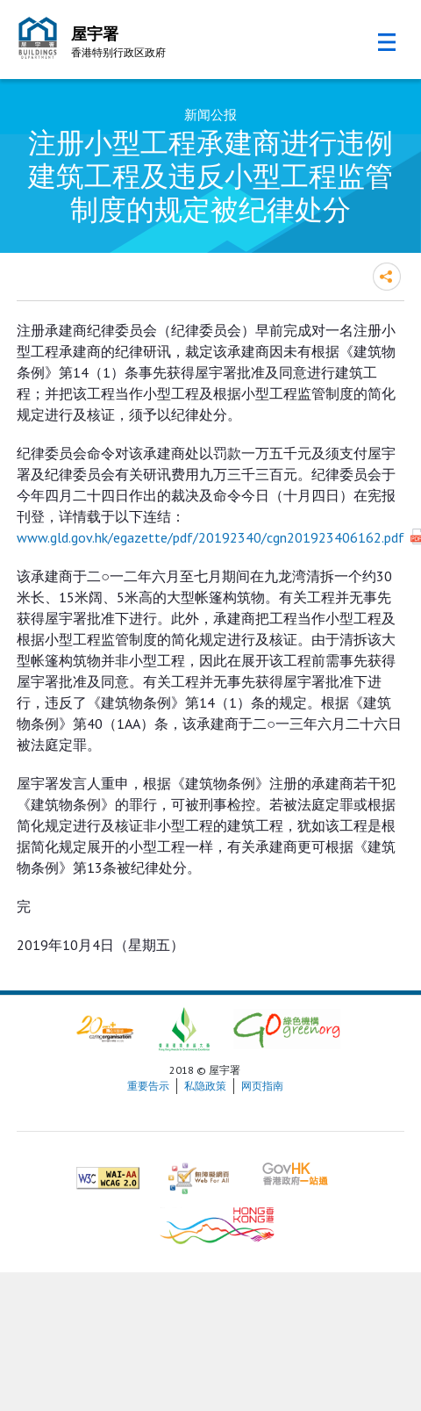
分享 (386, 276)
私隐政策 (205, 1085)
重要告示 (148, 1085)
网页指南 (262, 1085)
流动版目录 (386, 42)
